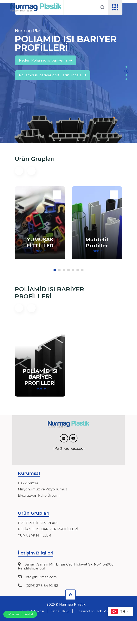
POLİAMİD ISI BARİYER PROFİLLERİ (40, 377)
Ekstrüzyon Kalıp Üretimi (39, 496)
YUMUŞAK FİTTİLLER (40, 243)
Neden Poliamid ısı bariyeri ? (45, 60)
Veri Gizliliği (60, 611)
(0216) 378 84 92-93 (41, 586)
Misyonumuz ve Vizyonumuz (42, 489)
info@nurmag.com (41, 577)
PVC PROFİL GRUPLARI (38, 523)
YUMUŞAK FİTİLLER (34, 535)
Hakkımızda (28, 483)
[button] (126, 67)
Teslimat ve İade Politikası (97, 611)
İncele (40, 251)
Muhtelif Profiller (96, 243)
